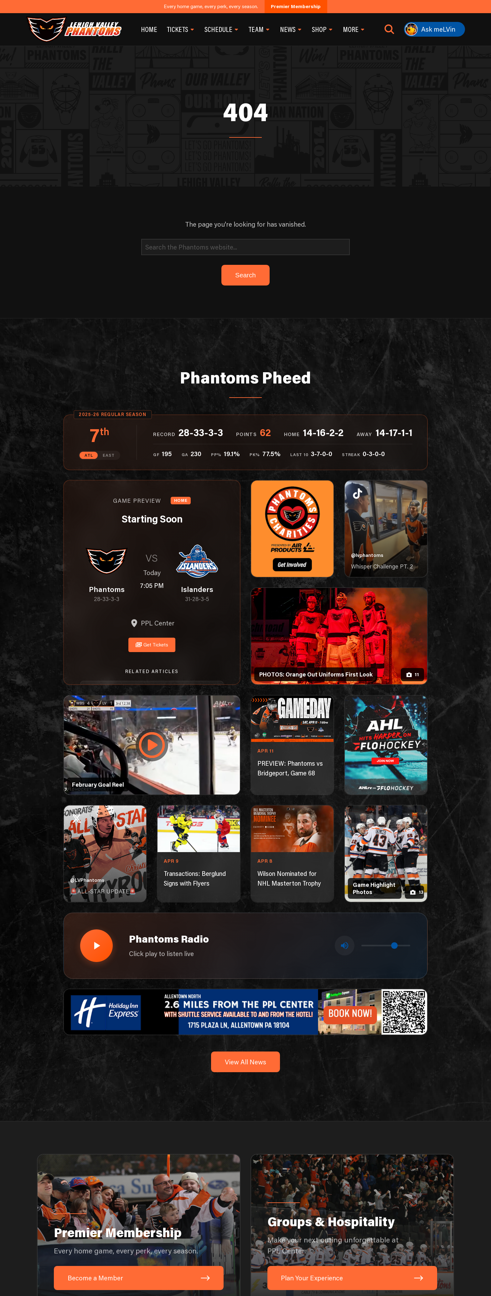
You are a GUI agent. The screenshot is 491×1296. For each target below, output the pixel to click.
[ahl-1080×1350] (386, 744)
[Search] (245, 247)
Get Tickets (152, 643)
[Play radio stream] (95, 944)
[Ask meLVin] (434, 29)
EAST (108, 455)
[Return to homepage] (73, 29)
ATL (89, 455)
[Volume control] (385, 944)
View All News (245, 1059)
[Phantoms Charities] (292, 528)
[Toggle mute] (345, 944)
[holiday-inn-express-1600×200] (245, 1009)
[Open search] (389, 29)
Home (149, 29)
